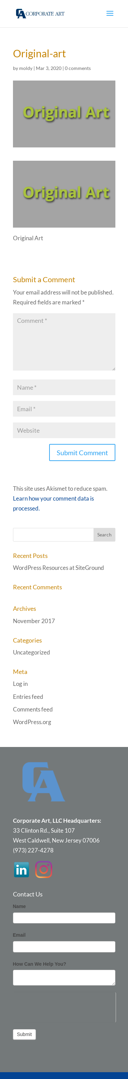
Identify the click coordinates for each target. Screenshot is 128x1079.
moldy (25, 68)
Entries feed (28, 696)
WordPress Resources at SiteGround (58, 567)
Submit (24, 1034)
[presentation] (64, 1005)
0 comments (78, 68)
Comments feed (33, 709)
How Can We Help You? (39, 964)
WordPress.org (32, 721)
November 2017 (34, 620)
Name (19, 906)
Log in (20, 683)
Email (19, 935)
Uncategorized (31, 652)
